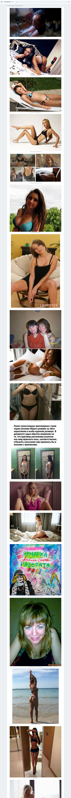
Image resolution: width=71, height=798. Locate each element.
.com (9, 1)
